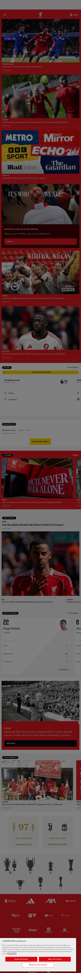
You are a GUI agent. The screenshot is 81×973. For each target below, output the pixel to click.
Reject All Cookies (55, 963)
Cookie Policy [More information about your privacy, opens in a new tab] (12, 957)
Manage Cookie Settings (38, 969)
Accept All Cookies (21, 963)
